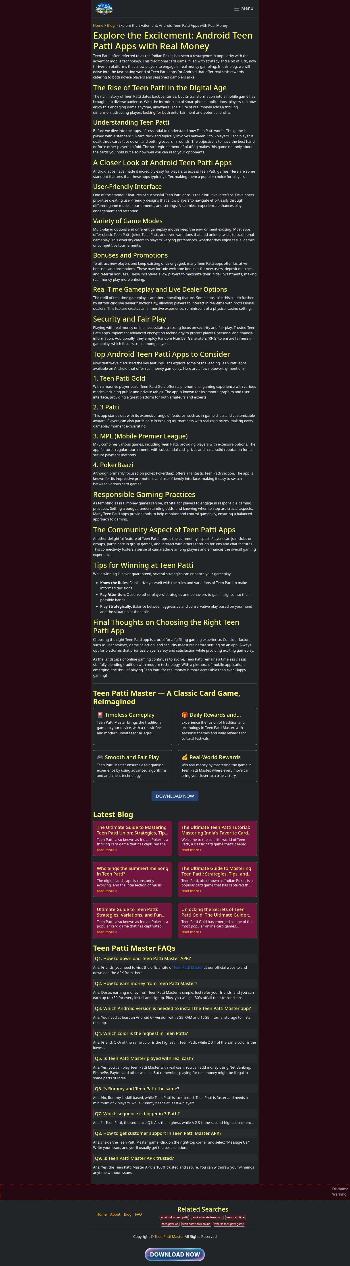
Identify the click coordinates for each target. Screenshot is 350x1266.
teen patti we (170, 1224)
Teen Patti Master (188, 967)
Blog (111, 25)
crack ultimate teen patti (207, 1217)
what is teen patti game (229, 1224)
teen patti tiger (235, 1217)
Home (98, 25)
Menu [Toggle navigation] (243, 8)
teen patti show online (196, 1224)
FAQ (138, 1214)
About (115, 1214)
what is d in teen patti (174, 1217)
